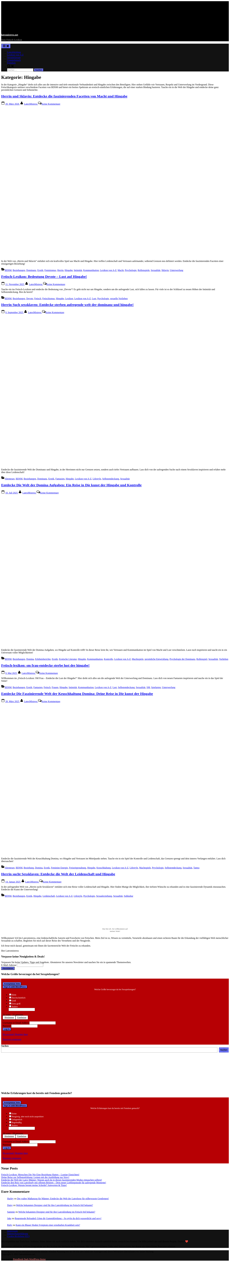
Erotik (40, 270)
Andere (15, 1007)
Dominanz (31, 270)
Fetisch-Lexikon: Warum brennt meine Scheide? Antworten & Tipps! (34, 1185)
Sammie (11, 1212)
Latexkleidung (14, 52)
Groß (14, 1001)
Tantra (196, 867)
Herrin (60, 270)
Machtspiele (137, 659)
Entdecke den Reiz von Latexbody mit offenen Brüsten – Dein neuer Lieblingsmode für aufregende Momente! (53, 1182)
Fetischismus (48, 298)
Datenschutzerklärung (17, 1233)
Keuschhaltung (103, 867)
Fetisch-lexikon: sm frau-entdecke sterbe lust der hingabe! (45, 665)
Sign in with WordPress (15, 987)
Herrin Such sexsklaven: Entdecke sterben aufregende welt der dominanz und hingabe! (67, 305)
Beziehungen (19, 270)
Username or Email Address (16, 1023)
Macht (121, 270)
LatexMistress (31, 104)
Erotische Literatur (68, 659)
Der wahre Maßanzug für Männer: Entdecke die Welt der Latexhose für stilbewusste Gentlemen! (63, 1198)
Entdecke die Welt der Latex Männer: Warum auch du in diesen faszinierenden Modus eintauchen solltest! (51, 1180)
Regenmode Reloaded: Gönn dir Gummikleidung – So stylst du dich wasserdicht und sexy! (58, 1218)
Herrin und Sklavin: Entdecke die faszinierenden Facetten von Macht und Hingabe (64, 96)
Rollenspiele (144, 270)
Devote (29, 298)
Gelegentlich (17, 1119)
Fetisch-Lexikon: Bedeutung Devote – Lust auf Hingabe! (44, 276)
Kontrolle (108, 659)
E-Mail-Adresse (8, 965)
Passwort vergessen (12, 1039)
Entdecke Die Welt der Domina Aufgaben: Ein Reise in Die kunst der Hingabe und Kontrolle (71, 485)
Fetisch (37, 298)
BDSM (8, 270)
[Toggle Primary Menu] (6, 46)
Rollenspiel (201, 659)
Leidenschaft (49, 896)
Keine (14, 1114)
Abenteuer (10, 478)
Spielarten (156, 687)
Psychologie (131, 270)
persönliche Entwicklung (156, 659)
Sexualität (155, 270)
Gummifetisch (14, 60)
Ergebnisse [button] (21, 1017)
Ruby (9, 1225)
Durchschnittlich (18, 998)
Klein (14, 995)
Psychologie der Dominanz (182, 659)
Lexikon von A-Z (15, 55)
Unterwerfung (176, 270)
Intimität (78, 270)
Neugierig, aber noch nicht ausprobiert (28, 1116)
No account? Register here (15, 1034)
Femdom (11, 63)
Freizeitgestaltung (77, 867)
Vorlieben (223, 659)
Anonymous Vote (12, 984)
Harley (10, 1198)
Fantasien (60, 478)
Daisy (10, 1205)
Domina (30, 659)
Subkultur (128, 896)
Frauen (55, 687)
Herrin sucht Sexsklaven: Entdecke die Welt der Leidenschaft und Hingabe (58, 874)
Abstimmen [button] (9, 1017)
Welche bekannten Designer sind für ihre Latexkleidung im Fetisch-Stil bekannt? (54, 1205)
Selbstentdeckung (110, 478)
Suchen (5, 1046)
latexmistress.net (9, 35)
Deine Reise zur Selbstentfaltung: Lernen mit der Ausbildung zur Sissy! (35, 1177)
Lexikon (69, 298)
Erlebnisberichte (43, 659)
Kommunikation (91, 270)
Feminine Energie (59, 867)
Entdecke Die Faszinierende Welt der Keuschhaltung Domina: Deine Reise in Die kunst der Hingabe (77, 694)
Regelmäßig (17, 1122)
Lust (94, 298)
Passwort (7, 1026)
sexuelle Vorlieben (119, 298)
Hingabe (69, 270)
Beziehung (29, 867)
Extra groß (16, 1004)
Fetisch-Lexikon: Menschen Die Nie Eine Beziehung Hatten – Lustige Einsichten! (40, 1174)
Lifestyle (97, 478)
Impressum (12, 1231)
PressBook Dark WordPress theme (29, 1259)
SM (148, 687)
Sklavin (165, 270)
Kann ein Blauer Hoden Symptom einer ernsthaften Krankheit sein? (48, 1225)
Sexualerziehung (104, 896)
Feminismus (50, 270)
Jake (9, 1218)
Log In (7, 1029)
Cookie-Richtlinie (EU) (18, 1236)
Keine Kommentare (51, 104)
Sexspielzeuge (14, 57)
